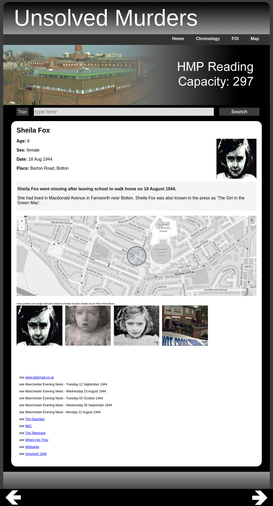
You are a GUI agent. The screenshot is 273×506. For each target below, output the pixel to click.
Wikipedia (32, 447)
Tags (22, 111)
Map (255, 38)
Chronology (208, 38)
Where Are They (36, 440)
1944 (48, 159)
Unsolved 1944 (36, 454)
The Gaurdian (35, 419)
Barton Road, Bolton (49, 168)
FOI (235, 38)
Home (178, 38)
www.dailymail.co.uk (39, 377)
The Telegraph (35, 433)
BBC (28, 426)
